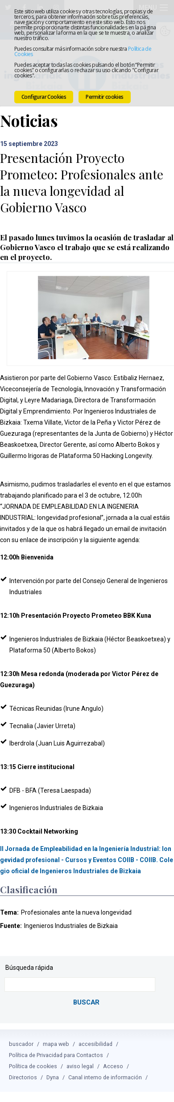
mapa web (56, 1034)
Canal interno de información (105, 1067)
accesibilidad (95, 1034)
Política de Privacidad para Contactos (56, 1045)
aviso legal (80, 1056)
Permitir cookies (104, 97)
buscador (21, 1034)
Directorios (23, 1067)
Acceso (113, 1056)
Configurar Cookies (43, 97)
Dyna (52, 1067)
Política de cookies (33, 1056)
